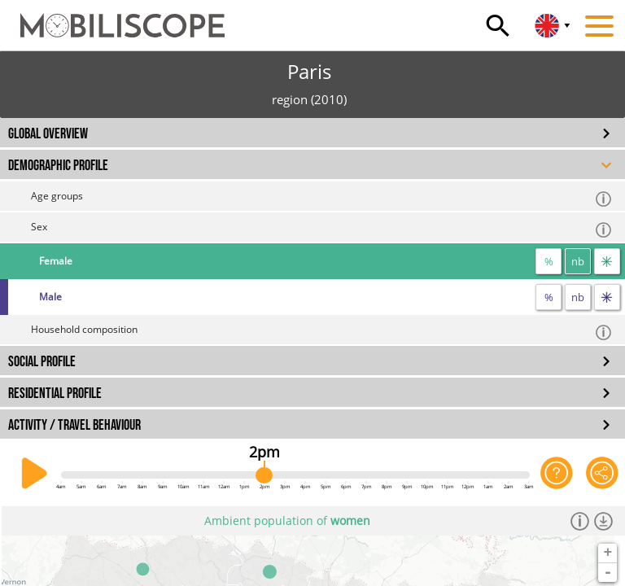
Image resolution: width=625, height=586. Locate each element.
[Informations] (579, 521)
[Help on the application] (556, 473)
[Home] (112, 18)
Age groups (322, 198)
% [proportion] (548, 261)
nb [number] (577, 261)
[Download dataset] (603, 521)
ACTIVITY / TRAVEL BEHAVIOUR (74, 425)
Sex (322, 229)
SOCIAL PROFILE (42, 361)
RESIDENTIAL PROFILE (55, 393)
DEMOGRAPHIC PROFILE (58, 165)
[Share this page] (602, 473)
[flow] (607, 261)
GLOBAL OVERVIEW (48, 133)
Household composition (322, 331)
